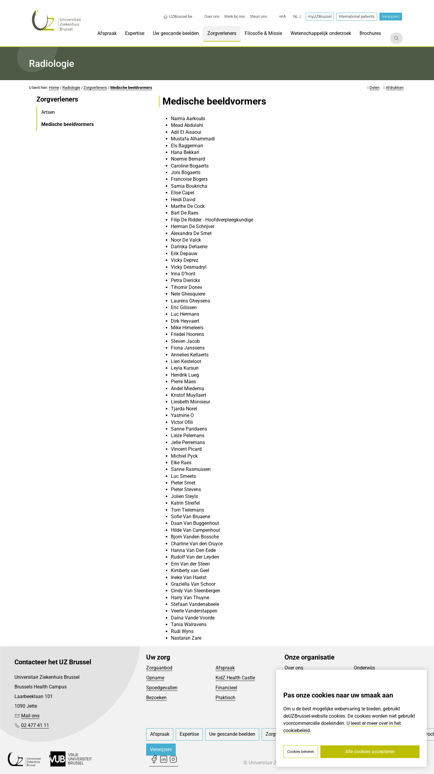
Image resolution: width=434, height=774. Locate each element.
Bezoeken (156, 697)
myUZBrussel (320, 16)
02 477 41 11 (35, 725)
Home (54, 87)
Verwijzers (391, 16)
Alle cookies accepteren (370, 751)
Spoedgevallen (162, 688)
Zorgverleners (95, 87)
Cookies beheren (300, 752)
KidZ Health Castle (235, 678)
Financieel (226, 688)
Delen (374, 87)
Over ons (294, 668)
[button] (282, 16)
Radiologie (71, 87)
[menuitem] (212, 16)
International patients (357, 16)
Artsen (48, 112)
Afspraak (225, 668)
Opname (155, 678)
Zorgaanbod (159, 668)
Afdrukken (395, 87)
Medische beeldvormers (131, 87)
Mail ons (30, 716)
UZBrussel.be (177, 16)
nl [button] (297, 16)
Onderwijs (364, 668)
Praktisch (225, 697)
